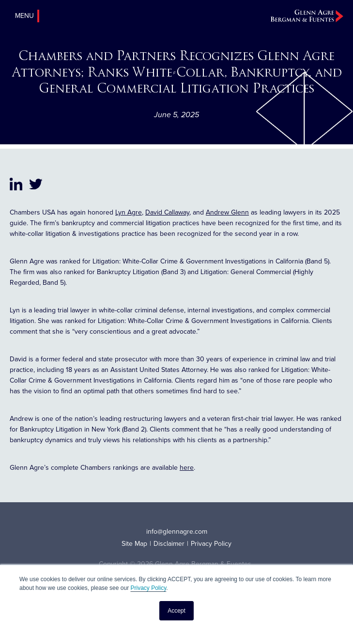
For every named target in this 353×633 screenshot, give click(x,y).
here (187, 468)
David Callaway (167, 212)
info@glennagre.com (176, 531)
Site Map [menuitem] (134, 544)
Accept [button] (176, 610)
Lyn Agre (128, 212)
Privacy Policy (148, 588)
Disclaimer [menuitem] (168, 544)
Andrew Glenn (227, 212)
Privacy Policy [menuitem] (211, 544)
